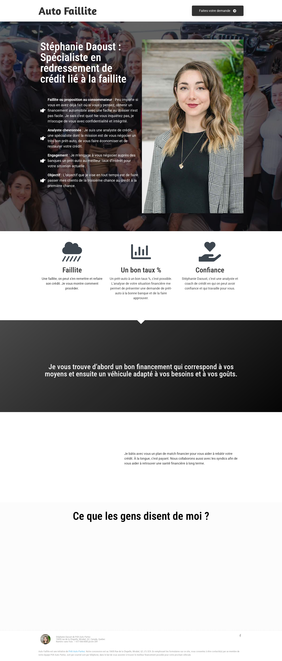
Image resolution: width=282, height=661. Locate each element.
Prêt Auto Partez (77, 651)
